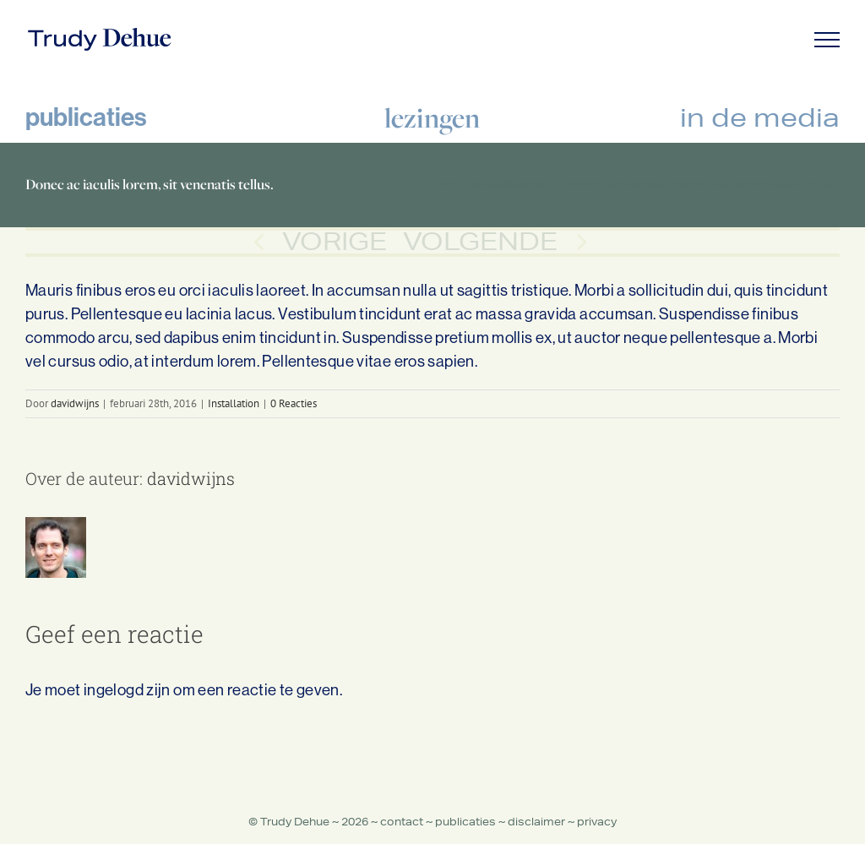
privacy (597, 821)
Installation (233, 403)
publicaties (86, 117)
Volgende (480, 241)
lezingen (432, 118)
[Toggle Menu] (827, 39)
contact (401, 821)
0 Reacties (293, 403)
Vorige (334, 241)
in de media (760, 117)
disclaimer (536, 821)
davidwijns (75, 403)
